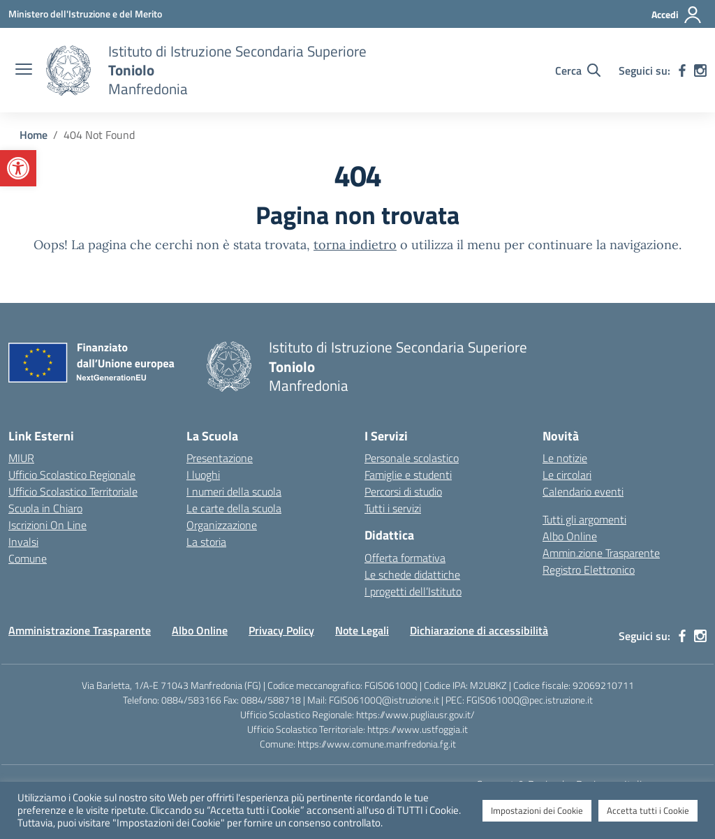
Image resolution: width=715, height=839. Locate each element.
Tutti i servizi (392, 508)
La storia (206, 541)
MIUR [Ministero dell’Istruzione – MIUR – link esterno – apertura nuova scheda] (21, 458)
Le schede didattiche (412, 574)
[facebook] (682, 70)
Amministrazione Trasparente (79, 630)
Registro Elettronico (589, 569)
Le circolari (567, 474)
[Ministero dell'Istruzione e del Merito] (85, 13)
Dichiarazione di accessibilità (479, 630)
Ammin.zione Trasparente (601, 552)
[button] (18, 168)
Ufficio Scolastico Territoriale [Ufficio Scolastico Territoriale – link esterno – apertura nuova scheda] (73, 491)
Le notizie (565, 458)
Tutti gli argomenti (584, 519)
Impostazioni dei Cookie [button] (537, 810)
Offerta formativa (404, 557)
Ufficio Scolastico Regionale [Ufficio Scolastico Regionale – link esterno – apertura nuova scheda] (71, 474)
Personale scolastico (411, 458)
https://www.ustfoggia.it (417, 729)
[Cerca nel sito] (578, 70)
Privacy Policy (281, 630)
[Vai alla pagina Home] (33, 134)
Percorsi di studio (403, 491)
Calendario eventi (583, 491)
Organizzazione (221, 525)
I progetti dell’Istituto (413, 591)
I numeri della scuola (233, 491)
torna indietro (355, 245)
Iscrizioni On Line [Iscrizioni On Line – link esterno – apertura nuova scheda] (47, 525)
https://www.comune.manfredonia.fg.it (376, 743)
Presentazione (219, 458)
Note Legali (362, 630)
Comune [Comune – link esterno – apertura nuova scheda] (27, 558)
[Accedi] (677, 14)
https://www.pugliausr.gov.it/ (415, 714)
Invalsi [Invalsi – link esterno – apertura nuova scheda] (23, 541)
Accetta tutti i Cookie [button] (648, 810)
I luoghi (203, 474)
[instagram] (700, 70)
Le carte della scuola (233, 508)
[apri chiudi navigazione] (23, 70)
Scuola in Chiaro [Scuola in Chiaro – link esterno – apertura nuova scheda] (45, 508)
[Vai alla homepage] (68, 70)
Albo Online (570, 536)
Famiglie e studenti (408, 474)
